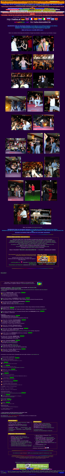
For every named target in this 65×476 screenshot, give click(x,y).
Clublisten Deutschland (21, 422)
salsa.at (27, 458)
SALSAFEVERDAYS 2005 (32, 246)
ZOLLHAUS (44, 243)
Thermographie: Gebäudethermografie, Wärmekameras (30, 471)
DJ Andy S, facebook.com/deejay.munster (22, 330)
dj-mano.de (22, 367)
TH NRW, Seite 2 (41, 242)
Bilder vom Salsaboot (16, 287)
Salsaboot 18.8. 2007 (50, 244)
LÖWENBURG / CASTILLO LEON (16, 241)
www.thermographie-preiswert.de (28, 283)
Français (31, 20)
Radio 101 (9, 471)
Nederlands (40, 20)
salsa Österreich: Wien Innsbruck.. (58, 471)
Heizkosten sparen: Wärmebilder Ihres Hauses (37, 5)
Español (36, 20)
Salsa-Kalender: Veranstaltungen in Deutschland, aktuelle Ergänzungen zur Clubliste (20, 429)
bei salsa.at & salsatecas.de (22, 437)
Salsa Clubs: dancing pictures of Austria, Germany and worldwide (46, 470)
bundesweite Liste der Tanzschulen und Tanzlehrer (11, 413)
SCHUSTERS (27, 242)
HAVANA (46, 240)
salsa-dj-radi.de (17, 367)
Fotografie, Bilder (22, 472)
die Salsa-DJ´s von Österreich (45, 426)
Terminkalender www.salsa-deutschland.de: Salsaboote (28, 289)
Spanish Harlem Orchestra (33, 247)
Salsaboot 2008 (17, 288)
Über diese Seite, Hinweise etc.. (21, 436)
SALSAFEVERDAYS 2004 (21, 246)
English (27, 20)
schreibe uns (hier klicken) (41, 440)
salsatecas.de (26, 264)
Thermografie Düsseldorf (47, 472)
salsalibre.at (53, 1)
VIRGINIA (40, 243)
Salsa (26, 470)
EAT (28, 240)
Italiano (44, 20)
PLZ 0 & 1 (21, 444)
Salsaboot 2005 (33, 287)
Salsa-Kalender (32, 470)
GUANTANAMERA (39, 240)
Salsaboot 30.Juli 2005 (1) (32, 26)
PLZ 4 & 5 (30, 444)
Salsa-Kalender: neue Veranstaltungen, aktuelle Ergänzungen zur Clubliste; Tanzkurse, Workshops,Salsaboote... (21, 442)
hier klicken (52, 442)
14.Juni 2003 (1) (34, 25)
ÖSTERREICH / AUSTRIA (26, 445)
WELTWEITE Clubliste (15, 439)
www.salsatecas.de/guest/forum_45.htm (9, 416)
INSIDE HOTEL (51, 240)
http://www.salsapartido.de (12, 342)
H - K (14, 423)
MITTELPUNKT (40, 241)
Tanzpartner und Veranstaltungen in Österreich (43, 430)
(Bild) (7, 405)
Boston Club (15, 344)
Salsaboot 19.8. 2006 (51, 230)
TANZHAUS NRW (34, 242)
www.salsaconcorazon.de (37, 227)
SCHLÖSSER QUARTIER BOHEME (16, 242)
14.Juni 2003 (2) (42, 25)
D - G (11, 423)
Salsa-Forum (18, 428)
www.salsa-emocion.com (19, 303)
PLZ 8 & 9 (18, 445)
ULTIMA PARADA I (24, 243)
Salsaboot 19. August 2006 (32, 27)
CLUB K (25, 240)
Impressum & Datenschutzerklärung (24, 462)
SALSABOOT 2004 (15, 244)
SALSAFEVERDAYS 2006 (43, 246)
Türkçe (56, 20)
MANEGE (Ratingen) (28, 241)
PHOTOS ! (25, 424)
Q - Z (19, 423)
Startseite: (24, 262)
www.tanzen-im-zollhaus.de (40, 309)
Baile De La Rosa (3, 398)
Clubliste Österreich (46, 423)
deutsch (23, 20)
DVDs (24, 440)
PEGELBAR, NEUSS (50, 241)
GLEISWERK (32, 240)
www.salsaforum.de (35, 354)
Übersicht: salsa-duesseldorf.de (27, 249)
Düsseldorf (41, 249)
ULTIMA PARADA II (33, 243)
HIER (31, 257)
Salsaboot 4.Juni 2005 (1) (51, 25)
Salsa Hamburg (59, 470)
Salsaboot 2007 (11, 288)
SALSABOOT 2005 (23, 244)
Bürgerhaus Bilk (13, 240)
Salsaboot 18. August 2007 (44, 27)
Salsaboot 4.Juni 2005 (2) (20, 26)
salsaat (34, 264)
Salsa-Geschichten (50, 437)
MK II (45, 241)
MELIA (34, 241)
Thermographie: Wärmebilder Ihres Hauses (46, 471)
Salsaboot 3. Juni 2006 (20, 27)
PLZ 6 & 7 (14, 445)
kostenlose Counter (20, 5)
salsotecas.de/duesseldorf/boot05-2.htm (7, 0)
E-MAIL (45, 444)
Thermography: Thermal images (16, 471)
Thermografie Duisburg (54, 472)
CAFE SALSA (20, 240)
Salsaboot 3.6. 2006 (42, 230)
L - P (17, 423)
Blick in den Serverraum (49, 427)
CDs (21, 440)
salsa (28, 470)
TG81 (19, 243)
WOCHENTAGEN (47, 424)
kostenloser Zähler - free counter (31, 472)
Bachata (23, 470)
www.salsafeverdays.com (15, 345)
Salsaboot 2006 (4, 288)
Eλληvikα (52, 20)
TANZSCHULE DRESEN (51, 242)
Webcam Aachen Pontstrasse (14, 472)
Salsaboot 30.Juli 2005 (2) (44, 26)
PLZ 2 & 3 (25, 444)
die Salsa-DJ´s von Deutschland (20, 425)
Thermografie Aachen (39, 472)
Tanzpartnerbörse (14, 444)
